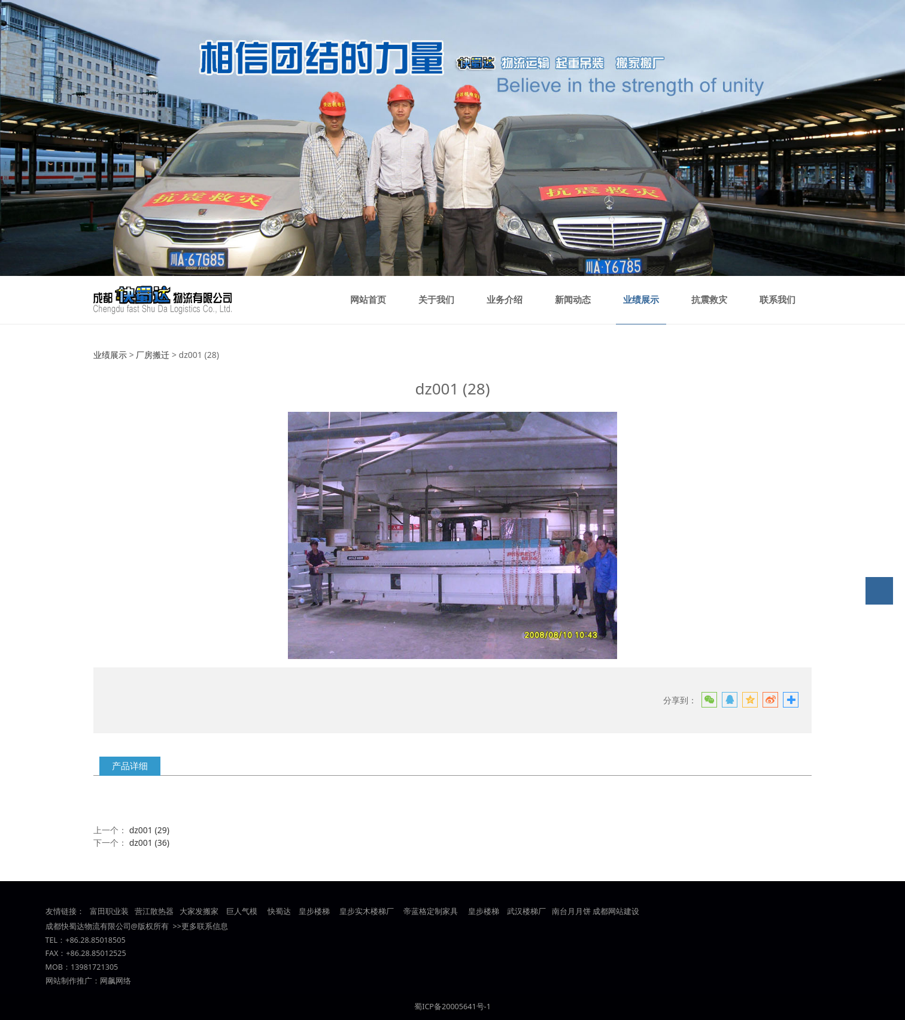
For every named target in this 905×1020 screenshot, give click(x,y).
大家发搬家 (199, 911)
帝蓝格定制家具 (430, 911)
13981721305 (94, 967)
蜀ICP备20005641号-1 (452, 1006)
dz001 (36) (149, 842)
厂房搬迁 (152, 354)
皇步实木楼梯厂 (366, 911)
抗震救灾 (709, 300)
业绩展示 (641, 300)
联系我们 (777, 300)
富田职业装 (109, 911)
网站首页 (368, 300)
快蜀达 (279, 911)
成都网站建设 (616, 911)
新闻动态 (573, 300)
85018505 (108, 940)
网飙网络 (115, 981)
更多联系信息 (204, 926)
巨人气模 (242, 911)
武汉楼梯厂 (526, 911)
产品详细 (130, 766)
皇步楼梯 (312, 911)
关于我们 (436, 300)
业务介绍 (505, 300)
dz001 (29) (149, 830)
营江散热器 (154, 911)
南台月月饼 (571, 911)
